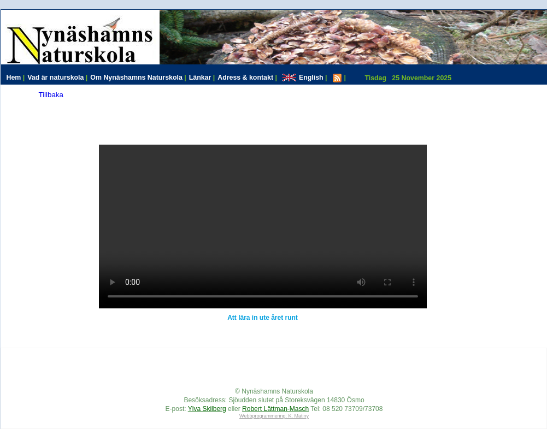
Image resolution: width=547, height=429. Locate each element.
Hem (16, 77)
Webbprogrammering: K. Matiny (274, 416)
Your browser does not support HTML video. (263, 226)
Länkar (202, 77)
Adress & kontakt (247, 77)
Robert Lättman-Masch (275, 409)
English (305, 77)
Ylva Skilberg (207, 409)
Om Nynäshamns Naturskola (138, 77)
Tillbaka (51, 95)
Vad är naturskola (57, 77)
